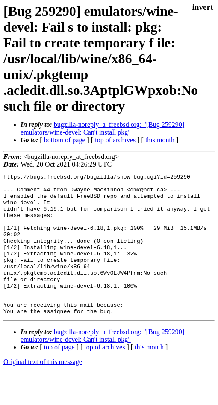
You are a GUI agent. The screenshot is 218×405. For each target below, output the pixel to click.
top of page (59, 375)
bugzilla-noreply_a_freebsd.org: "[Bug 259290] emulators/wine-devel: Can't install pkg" (102, 128)
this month (159, 140)
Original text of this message (42, 389)
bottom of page (64, 140)
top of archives (115, 140)
